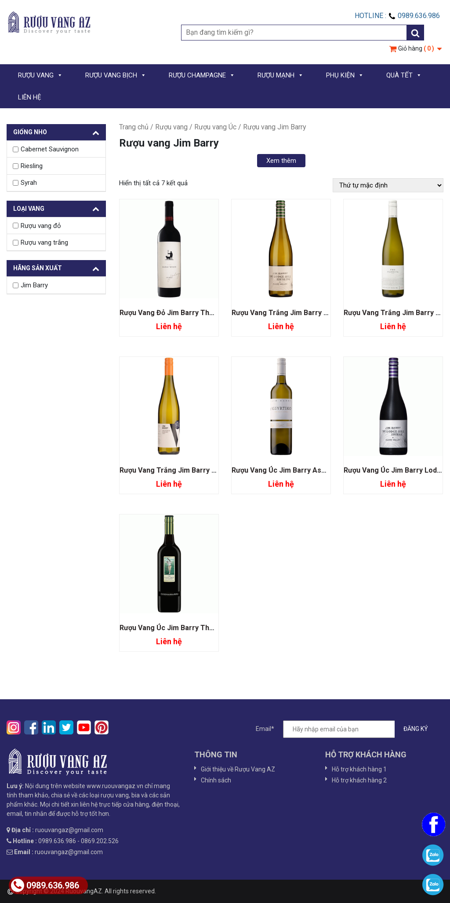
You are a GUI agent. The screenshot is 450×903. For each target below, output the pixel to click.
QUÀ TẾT (404, 75)
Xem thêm (281, 161)
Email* (346, 729)
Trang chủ (134, 127)
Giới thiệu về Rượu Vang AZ (238, 769)
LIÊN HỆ (29, 97)
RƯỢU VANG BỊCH (115, 75)
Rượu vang (171, 127)
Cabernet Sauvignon (50, 149)
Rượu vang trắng (44, 242)
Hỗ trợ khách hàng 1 (359, 769)
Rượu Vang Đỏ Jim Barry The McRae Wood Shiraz (201, 312)
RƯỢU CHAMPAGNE (202, 75)
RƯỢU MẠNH (281, 75)
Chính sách (216, 780)
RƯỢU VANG (40, 75)
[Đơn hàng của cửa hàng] (388, 185)
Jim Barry (34, 285)
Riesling (32, 166)
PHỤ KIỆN (345, 75)
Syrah (29, 183)
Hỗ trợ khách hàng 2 (359, 780)
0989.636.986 (45, 885)
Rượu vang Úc (215, 127)
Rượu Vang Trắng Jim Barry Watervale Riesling (197, 470)
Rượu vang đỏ (41, 226)
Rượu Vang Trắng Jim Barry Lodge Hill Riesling (308, 312)
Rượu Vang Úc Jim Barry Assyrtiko (288, 470)
